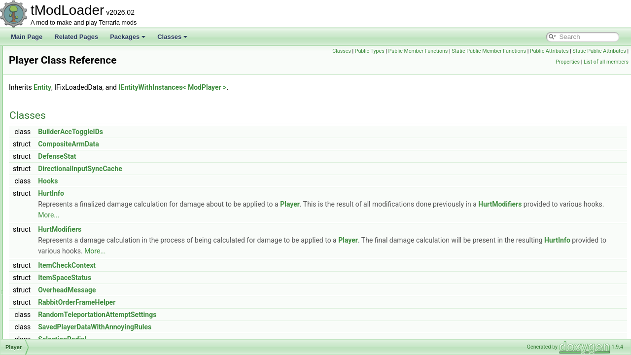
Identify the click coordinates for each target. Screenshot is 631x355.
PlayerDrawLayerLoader (64, 262)
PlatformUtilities (53, 186)
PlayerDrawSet (52, 294)
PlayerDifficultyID (55, 229)
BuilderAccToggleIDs (193, 132)
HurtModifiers (183, 215)
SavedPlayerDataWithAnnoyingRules (218, 327)
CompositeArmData (191, 144)
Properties (568, 62)
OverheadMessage (190, 290)
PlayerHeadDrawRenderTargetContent (83, 338)
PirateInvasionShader (61, 99)
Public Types (427, 51)
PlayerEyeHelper (55, 305)
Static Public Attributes (525, 62)
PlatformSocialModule (61, 175)
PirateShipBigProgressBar (67, 110)
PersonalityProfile (55, 56)
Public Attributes (606, 51)
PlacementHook (53, 132)
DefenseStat (180, 156)
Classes (172, 36)
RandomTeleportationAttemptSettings (220, 315)
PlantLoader (49, 164)
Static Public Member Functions (546, 51)
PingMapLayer (51, 88)
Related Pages (76, 36)
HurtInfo (174, 193)
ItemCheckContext (190, 265)
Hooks (171, 181)
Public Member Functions (475, 51)
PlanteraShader (53, 153)
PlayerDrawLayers (57, 273)
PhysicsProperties (56, 67)
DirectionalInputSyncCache (203, 169)
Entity (166, 87)
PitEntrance (48, 121)
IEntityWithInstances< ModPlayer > (296, 87)
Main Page (26, 36)
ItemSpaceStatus (187, 278)
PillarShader (49, 77)
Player (41, 197)
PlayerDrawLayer (55, 251)
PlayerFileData (52, 316)
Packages (127, 36)
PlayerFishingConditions (64, 327)
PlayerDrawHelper (56, 240)
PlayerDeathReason (59, 218)
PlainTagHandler (54, 143)
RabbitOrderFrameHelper (200, 302)
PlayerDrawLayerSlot (60, 284)
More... (299, 215)
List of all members (606, 62)
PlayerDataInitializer (59, 208)
